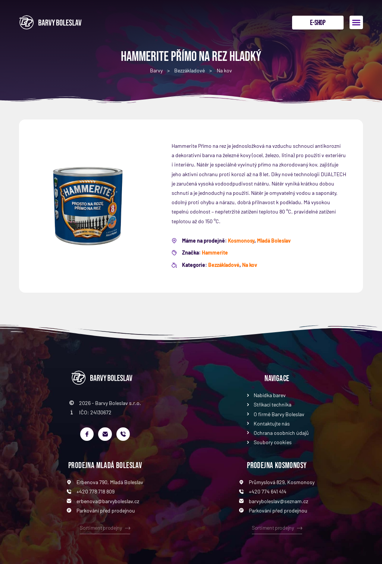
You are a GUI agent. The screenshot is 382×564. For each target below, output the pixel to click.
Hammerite (215, 252)
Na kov (224, 70)
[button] (356, 22)
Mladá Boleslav (274, 240)
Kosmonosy (241, 240)
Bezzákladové (189, 70)
